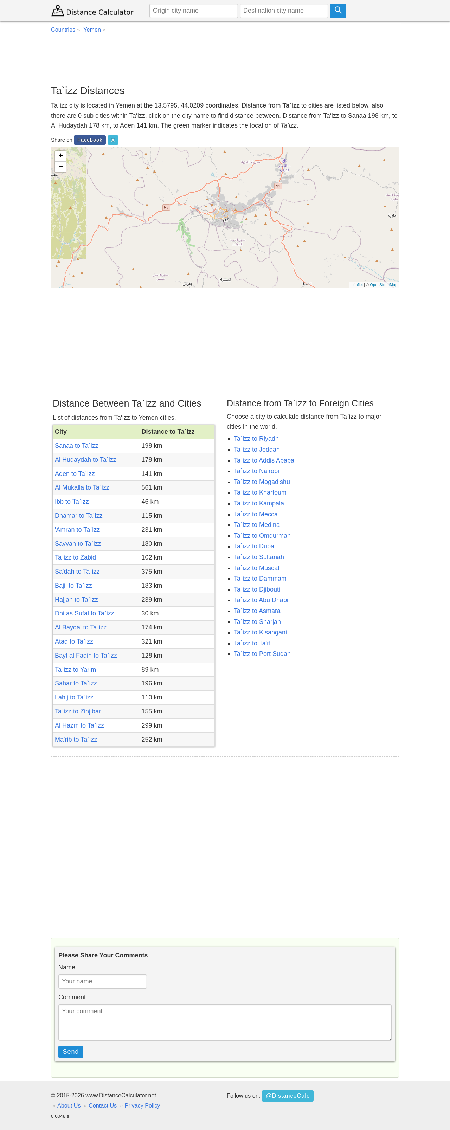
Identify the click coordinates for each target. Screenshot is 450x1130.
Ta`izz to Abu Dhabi (261, 599)
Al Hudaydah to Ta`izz (85, 459)
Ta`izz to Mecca (256, 514)
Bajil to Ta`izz (73, 585)
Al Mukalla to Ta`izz (82, 487)
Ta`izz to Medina (257, 524)
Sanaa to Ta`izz (76, 445)
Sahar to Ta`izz (76, 683)
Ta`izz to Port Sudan (262, 653)
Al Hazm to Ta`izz (79, 725)
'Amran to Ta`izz (77, 529)
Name (66, 967)
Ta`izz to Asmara (257, 610)
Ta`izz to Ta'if (252, 643)
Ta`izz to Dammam (260, 578)
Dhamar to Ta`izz (79, 515)
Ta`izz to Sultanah (259, 557)
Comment (72, 997)
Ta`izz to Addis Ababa (264, 460)
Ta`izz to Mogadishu (262, 481)
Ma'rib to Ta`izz (76, 739)
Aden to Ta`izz (75, 473)
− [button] (60, 167)
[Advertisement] (225, 60)
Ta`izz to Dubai (255, 546)
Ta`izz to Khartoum (260, 492)
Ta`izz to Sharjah (257, 621)
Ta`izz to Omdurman (262, 535)
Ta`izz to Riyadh (256, 438)
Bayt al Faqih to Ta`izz (86, 655)
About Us (69, 1105)
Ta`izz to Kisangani (260, 632)
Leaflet (357, 285)
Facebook (89, 140)
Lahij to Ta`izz (74, 697)
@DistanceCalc (288, 1095)
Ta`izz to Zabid (75, 557)
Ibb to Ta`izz (72, 501)
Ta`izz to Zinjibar (78, 711)
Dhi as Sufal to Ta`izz (84, 613)
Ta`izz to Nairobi (256, 470)
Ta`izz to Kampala (259, 503)
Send (71, 1051)
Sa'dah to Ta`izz (77, 571)
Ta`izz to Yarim (75, 669)
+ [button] (60, 156)
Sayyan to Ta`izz (78, 543)
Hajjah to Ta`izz (76, 599)
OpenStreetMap (383, 285)
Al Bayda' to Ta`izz (81, 627)
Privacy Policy (142, 1105)
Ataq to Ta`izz (74, 641)
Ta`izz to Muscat (256, 568)
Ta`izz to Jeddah (257, 449)
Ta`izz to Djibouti (257, 589)
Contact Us (103, 1105)
